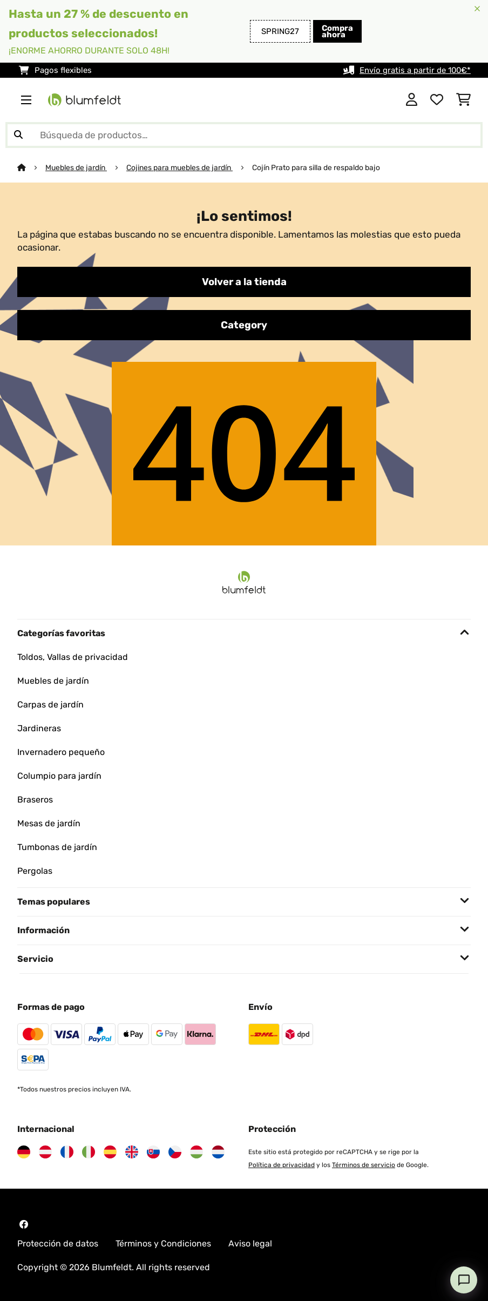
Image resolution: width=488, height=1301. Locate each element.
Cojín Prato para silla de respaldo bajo (316, 167)
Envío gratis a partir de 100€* (415, 70)
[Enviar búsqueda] (18, 135)
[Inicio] (31, 167)
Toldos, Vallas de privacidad (72, 657)
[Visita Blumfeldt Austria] (45, 1151)
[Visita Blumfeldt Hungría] (196, 1151)
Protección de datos (57, 1243)
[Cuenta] (411, 100)
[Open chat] (463, 1279)
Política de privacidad (281, 1165)
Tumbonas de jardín (57, 847)
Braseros (35, 799)
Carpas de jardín (50, 704)
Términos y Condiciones (163, 1243)
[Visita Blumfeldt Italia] (88, 1151)
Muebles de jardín (76, 167)
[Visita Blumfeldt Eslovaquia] (153, 1151)
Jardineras (39, 728)
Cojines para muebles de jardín (179, 167)
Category (244, 325)
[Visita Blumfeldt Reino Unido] (131, 1151)
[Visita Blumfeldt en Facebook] (23, 1224)
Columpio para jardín (59, 776)
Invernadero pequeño (61, 752)
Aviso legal (250, 1243)
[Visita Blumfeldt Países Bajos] (218, 1151)
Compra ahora (337, 31)
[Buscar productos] (244, 135)
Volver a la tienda (244, 282)
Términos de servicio (363, 1165)
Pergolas (34, 871)
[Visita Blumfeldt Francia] (66, 1151)
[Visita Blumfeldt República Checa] (174, 1151)
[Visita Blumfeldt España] (110, 1151)
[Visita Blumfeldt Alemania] (23, 1151)
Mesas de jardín (48, 823)
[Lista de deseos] (436, 100)
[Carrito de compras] (463, 100)
